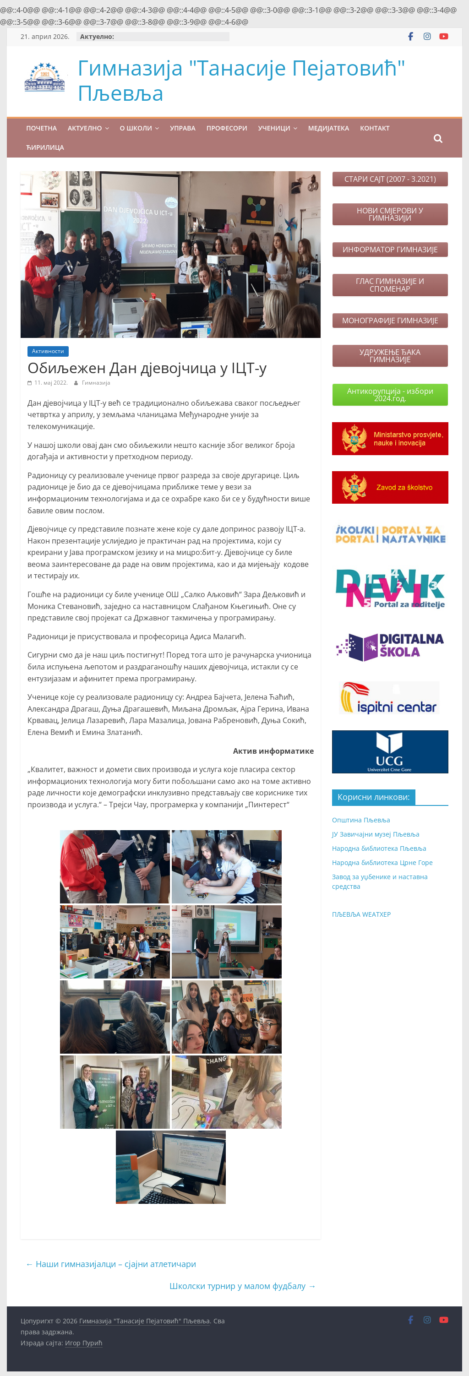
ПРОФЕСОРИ (227, 128)
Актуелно (85, 128)
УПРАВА (183, 128)
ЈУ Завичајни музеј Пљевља (376, 834)
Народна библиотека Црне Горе (382, 862)
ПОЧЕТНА (41, 128)
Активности (48, 351)
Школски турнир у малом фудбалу (242, 1285)
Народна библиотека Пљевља (379, 848)
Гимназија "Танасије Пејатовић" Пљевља (241, 80)
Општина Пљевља (361, 820)
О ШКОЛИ (136, 128)
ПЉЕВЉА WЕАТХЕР (361, 914)
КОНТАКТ (375, 128)
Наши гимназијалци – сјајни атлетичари (110, 1263)
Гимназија (96, 382)
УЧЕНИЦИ (274, 128)
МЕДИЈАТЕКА (328, 128)
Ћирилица (45, 147)
